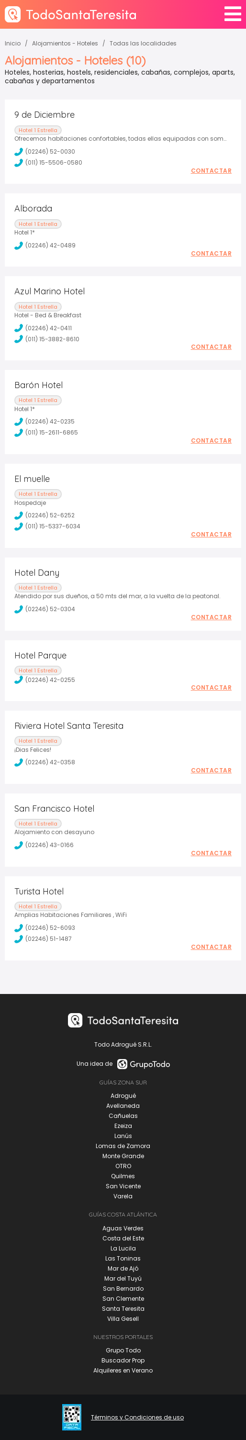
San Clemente (123, 1299)
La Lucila (123, 1248)
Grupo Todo (123, 1350)
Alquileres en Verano (123, 1370)
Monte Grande (123, 1156)
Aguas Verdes (123, 1228)
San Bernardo (123, 1288)
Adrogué (123, 1096)
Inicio (13, 43)
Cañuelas (123, 1116)
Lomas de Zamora (123, 1146)
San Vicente (123, 1186)
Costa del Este (123, 1238)
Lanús (123, 1136)
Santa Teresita (123, 1309)
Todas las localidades (143, 43)
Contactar (211, 171)
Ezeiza (123, 1126)
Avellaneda (123, 1106)
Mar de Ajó (123, 1268)
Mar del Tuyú (123, 1278)
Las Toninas (123, 1258)
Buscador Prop (123, 1360)
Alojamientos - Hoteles (65, 43)
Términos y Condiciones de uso (137, 1417)
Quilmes (123, 1176)
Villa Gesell (123, 1319)
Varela (123, 1196)
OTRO (123, 1166)
